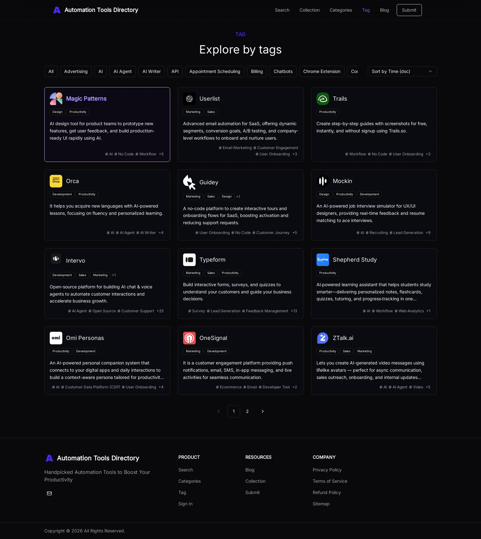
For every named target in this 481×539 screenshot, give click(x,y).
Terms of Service (330, 481)
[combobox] (402, 71)
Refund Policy (327, 492)
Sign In (185, 503)
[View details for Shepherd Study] (374, 283)
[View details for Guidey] (240, 205)
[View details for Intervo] (107, 283)
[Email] (49, 493)
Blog (384, 10)
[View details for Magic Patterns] (107, 124)
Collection (309, 10)
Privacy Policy (327, 469)
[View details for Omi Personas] (107, 361)
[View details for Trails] (374, 124)
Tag (366, 10)
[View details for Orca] (107, 205)
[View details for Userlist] (240, 124)
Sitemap (321, 503)
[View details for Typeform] (240, 283)
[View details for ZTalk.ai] (374, 361)
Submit (409, 10)
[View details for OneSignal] (240, 361)
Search (282, 10)
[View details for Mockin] (374, 205)
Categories (341, 10)
